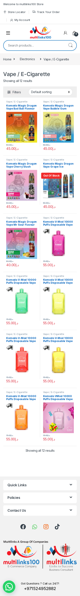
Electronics (27, 59)
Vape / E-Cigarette (16, 101)
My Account (20, 20)
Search (70, 45)
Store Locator (14, 12)
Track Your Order (46, 12)
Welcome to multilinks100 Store (23, 4)
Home (7, 59)
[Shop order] (50, 92)
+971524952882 (40, 588)
